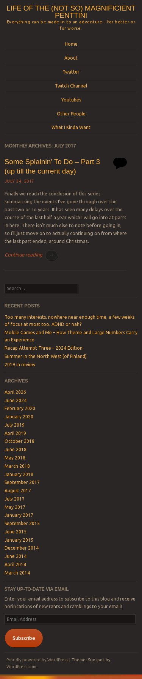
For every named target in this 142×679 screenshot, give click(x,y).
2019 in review (20, 364)
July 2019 (15, 424)
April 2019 (15, 433)
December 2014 (22, 547)
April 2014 (15, 564)
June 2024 (16, 400)
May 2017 (15, 507)
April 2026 (15, 392)
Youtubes (71, 99)
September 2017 (22, 482)
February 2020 (20, 408)
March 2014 (17, 572)
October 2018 (19, 441)
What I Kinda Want (71, 127)
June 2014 (16, 556)
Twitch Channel (71, 85)
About (71, 57)
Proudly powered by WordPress (37, 659)
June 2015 (16, 531)
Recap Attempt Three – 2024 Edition (44, 348)
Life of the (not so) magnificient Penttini (70, 11)
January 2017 (19, 515)
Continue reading (31, 254)
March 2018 (17, 466)
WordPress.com (21, 666)
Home (71, 43)
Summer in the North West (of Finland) (46, 356)
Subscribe (23, 638)
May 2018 (15, 457)
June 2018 (16, 449)
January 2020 (19, 416)
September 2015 (22, 523)
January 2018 (19, 474)
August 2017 (18, 490)
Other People (71, 113)
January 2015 (19, 540)
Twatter (71, 71)
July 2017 (15, 498)
